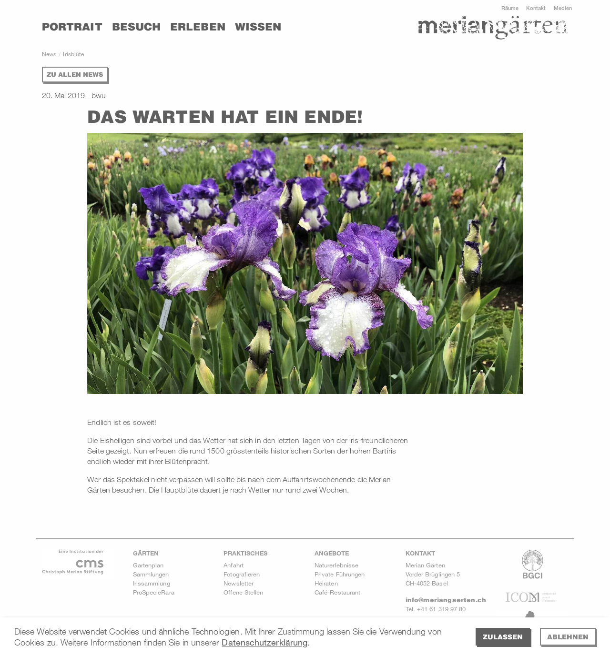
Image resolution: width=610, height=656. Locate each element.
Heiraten (326, 583)
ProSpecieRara (153, 592)
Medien (563, 8)
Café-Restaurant (337, 592)
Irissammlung (151, 583)
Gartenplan (148, 565)
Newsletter (239, 583)
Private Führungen (340, 574)
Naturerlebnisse (336, 565)
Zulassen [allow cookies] (503, 637)
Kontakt (536, 8)
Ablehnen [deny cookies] (568, 637)
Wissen (258, 26)
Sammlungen (151, 574)
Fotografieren (242, 574)
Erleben (197, 26)
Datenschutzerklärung (264, 642)
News (49, 54)
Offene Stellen (243, 592)
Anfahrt (234, 565)
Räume (509, 8)
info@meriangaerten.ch (446, 600)
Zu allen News (75, 74)
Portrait (72, 26)
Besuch (136, 26)
